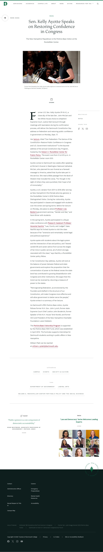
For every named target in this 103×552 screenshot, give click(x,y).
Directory (10, 496)
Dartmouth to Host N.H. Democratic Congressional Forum (46, 527)
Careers (33, 484)
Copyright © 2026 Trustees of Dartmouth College (22, 537)
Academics (30, 3)
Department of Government (42, 386)
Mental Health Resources (35, 497)
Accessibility (35, 503)
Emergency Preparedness (35, 490)
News (62, 3)
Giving (69, 3)
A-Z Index (56, 537)
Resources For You (84, 3)
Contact (9, 484)
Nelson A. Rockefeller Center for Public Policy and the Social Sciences (51, 394)
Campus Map (11, 510)
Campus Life (43, 3)
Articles (51, 16)
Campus (37, 372)
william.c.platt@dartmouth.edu (45, 346)
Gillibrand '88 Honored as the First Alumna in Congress (35, 525)
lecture (36, 139)
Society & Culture (61, 372)
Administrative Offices (14, 489)
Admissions (17, 3)
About (53, 3)
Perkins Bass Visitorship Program (47, 325)
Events (46, 372)
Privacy (45, 537)
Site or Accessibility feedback (74, 537)
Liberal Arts (63, 386)
